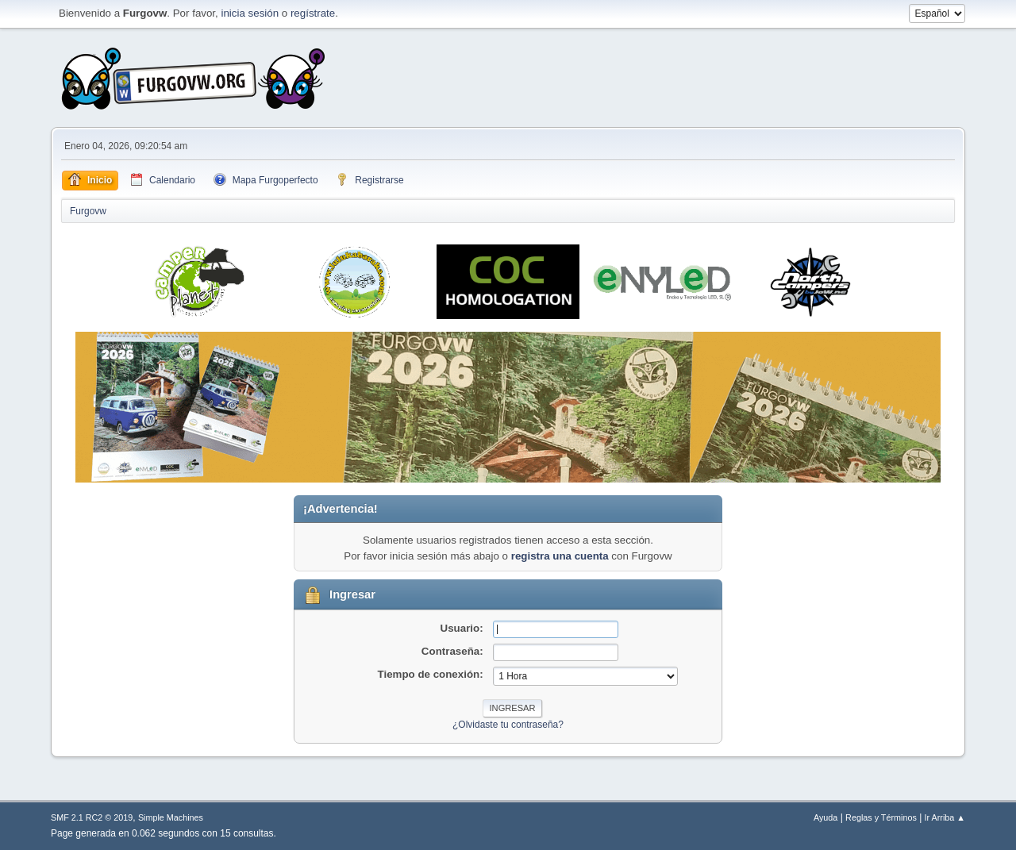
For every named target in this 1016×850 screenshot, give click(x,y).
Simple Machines (170, 817)
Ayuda (825, 817)
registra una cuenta (560, 556)
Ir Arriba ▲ (945, 817)
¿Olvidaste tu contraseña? (508, 724)
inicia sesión (250, 13)
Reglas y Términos (881, 817)
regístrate (313, 13)
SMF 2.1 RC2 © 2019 (92, 817)
